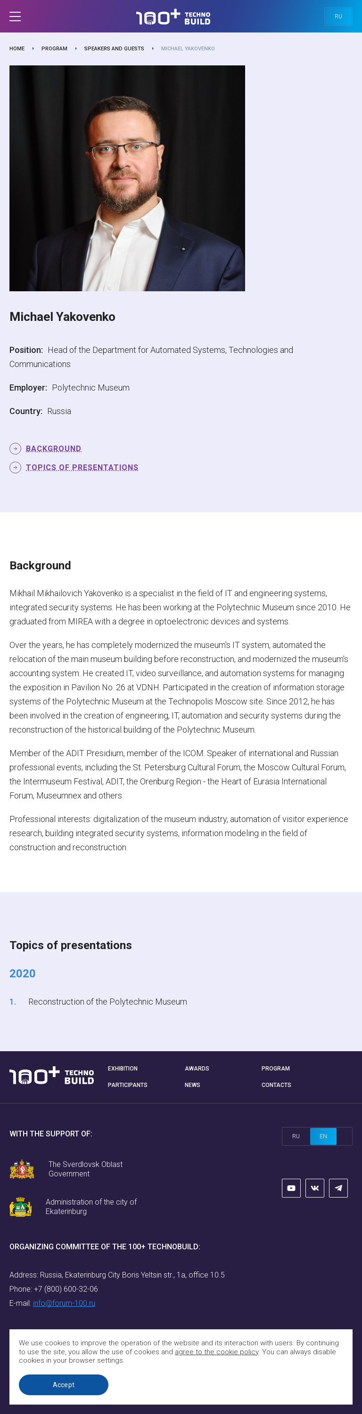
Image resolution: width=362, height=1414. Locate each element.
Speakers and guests (114, 49)
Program (54, 49)
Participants (128, 1085)
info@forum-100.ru (64, 1303)
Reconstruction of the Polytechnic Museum (107, 1002)
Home (17, 49)
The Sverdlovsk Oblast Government (86, 1169)
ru (338, 16)
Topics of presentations (82, 467)
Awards (197, 1068)
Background (54, 448)
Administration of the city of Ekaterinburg (91, 1207)
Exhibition (123, 1068)
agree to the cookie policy (216, 1352)
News (192, 1085)
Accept (64, 1385)
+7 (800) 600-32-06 (66, 1289)
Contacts (276, 1085)
